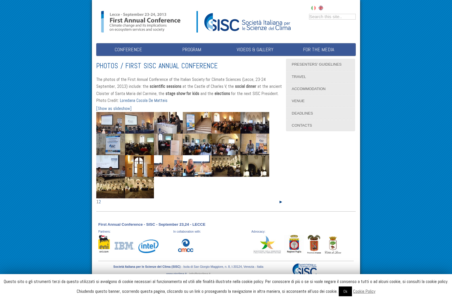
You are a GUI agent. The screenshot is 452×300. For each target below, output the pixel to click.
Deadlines (302, 113)
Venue (298, 101)
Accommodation (308, 89)
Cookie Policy (364, 291)
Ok (345, 291)
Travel (299, 77)
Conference (128, 49)
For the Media (318, 49)
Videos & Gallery (255, 49)
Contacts (302, 125)
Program (191, 49)
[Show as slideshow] (113, 108)
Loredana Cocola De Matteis (143, 100)
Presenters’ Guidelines (317, 64)
